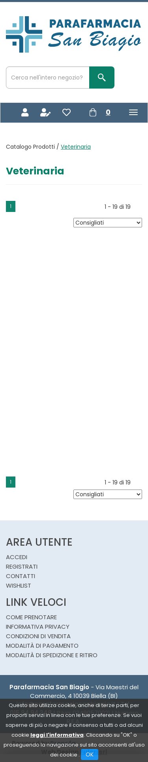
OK (90, 754)
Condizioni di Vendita (38, 636)
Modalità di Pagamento (42, 645)
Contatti (20, 576)
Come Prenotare (31, 617)
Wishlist (18, 585)
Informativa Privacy (37, 626)
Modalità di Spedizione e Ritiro (51, 655)
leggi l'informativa (57, 735)
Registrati (21, 566)
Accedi (16, 557)
